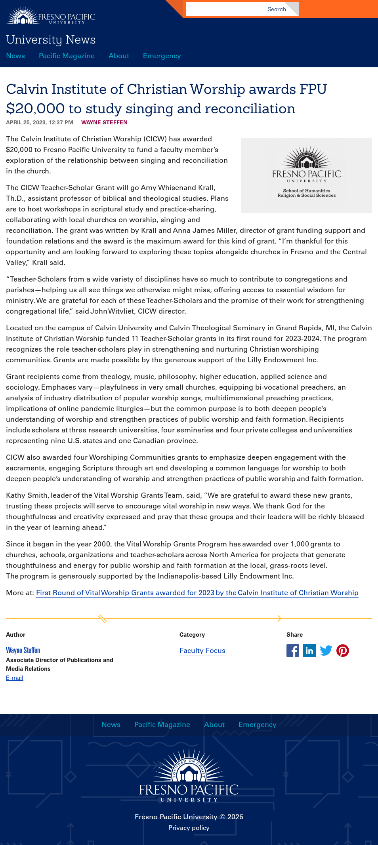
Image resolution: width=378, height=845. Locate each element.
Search (276, 9)
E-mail (14, 677)
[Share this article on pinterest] (342, 650)
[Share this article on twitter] (326, 650)
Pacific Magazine (67, 55)
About (119, 55)
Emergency (162, 55)
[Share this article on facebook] (292, 650)
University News (51, 39)
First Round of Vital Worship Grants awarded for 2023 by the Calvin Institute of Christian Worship (197, 592)
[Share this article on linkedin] (309, 650)
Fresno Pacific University (176, 817)
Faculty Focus (202, 650)
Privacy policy (189, 828)
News (15, 55)
